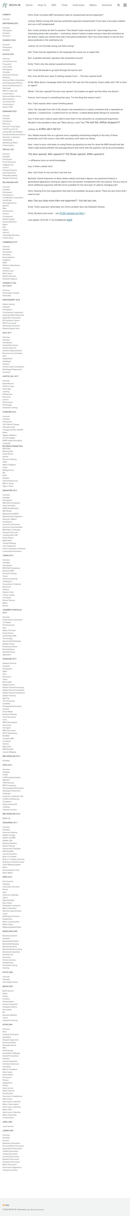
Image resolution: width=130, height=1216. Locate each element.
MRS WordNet (8, 863)
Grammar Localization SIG (13, 807)
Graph (5, 475)
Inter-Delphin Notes (10, 996)
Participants (7, 31)
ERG (67, 5)
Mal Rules (6, 456)
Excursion (6, 378)
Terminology (7, 648)
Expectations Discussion (12, 1165)
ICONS (5, 786)
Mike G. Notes (8, 491)
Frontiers (6, 1014)
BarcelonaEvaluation (11, 955)
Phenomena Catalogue (12, 861)
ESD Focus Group (9, 329)
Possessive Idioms (10, 656)
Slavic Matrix (8, 885)
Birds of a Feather (10, 869)
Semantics (7, 971)
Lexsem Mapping (9, 762)
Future (5, 585)
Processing (7, 1024)
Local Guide (7, 69)
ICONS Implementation (12, 788)
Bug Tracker (7, 916)
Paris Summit (8, 894)
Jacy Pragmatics (9, 554)
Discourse (6, 404)
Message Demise (9, 1060)
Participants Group (10, 979)
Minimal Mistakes (40, 1209)
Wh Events (7, 259)
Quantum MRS (8, 579)
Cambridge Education (11, 239)
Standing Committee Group (13, 874)
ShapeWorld (7, 365)
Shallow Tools (8, 601)
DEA (4, 231)
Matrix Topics (8, 937)
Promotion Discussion (11, 532)
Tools (78, 5)
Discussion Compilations (12, 1111)
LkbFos (5, 234)
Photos (5, 902)
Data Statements (9, 176)
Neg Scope (7, 756)
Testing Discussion (10, 1170)
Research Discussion (11, 1176)
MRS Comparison (9, 797)
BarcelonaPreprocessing (12, 963)
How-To (55, 5)
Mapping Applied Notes (12, 940)
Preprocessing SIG (10, 815)
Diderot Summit (9, 310)
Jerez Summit (8, 1142)
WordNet (6, 746)
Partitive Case (8, 275)
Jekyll (29, 1209)
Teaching (6, 818)
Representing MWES (11, 522)
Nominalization (8, 262)
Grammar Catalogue (11, 908)
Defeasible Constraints (11, 918)
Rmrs (5, 1047)
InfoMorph (7, 368)
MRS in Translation (10, 1085)
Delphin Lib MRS (9, 850)
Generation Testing (10, 414)
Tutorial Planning (9, 551)
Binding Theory (8, 653)
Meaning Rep (8, 459)
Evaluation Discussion (11, 1178)
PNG (4, 1063)
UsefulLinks (7, 204)
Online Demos (8, 546)
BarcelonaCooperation (11, 965)
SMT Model (7, 519)
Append (6, 210)
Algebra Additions (10, 443)
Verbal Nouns (8, 461)
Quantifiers (7, 1052)
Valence (6, 598)
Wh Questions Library (11, 326)
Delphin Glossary (9, 705)
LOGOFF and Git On (10, 132)
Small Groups (8, 1066)
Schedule (6, 34)
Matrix (106, 5)
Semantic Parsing (10, 582)
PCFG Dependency (10, 743)
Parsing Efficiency (10, 226)
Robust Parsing (9, 609)
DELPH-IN (14, 5)
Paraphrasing (8, 976)
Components (8, 220)
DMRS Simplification (11, 516)
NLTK (5, 483)
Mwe (4, 212)
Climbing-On (7, 590)
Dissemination (8, 1016)
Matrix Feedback (9, 472)
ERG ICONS (7, 692)
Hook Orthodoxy (9, 514)
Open (5, 905)
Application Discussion (12, 323)
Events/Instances (9, 354)
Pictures (6, 1157)
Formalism (7, 606)
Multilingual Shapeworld (12, 376)
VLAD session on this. (77, 264)
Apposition (7, 664)
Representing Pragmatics (12, 524)
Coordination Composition (13, 202)
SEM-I (5, 267)
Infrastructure (8, 215)
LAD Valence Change (11, 432)
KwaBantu (7, 265)
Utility (5, 469)
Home (42, 5)
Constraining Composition (13, 318)
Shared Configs (9, 223)
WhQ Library (7, 278)
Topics (5, 910)
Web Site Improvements (12, 924)
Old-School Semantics (11, 332)
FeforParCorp (8, 968)
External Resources (10, 488)
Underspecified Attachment (13, 321)
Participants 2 (8, 199)
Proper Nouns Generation (12, 629)
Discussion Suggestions (12, 1184)
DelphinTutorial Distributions (14, 703)
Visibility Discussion (10, 1167)
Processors (7, 1093)
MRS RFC (6, 791)
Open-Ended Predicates (12, 650)
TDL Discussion (9, 711)
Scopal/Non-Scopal (10, 351)
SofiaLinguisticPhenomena (13, 799)
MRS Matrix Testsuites (11, 538)
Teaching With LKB (10, 543)
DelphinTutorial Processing (13, 697)
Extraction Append (10, 283)
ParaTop (6, 981)
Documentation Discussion (13, 1162)
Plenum (6, 1095)
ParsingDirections (10, 207)
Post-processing (9, 973)
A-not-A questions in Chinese (14, 557)
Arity (4, 637)
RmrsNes (6, 771)
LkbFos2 (6, 236)
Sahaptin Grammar (10, 181)
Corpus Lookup (9, 604)
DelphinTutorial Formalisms (13, 700)
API (4, 480)
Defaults (6, 486)
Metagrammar (8, 477)
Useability (6, 713)
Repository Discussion (11, 1159)
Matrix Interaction (10, 921)
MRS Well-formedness (11, 511)
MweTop (6, 708)
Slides (5, 1008)
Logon (5, 926)
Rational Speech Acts (11, 334)
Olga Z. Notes (8, 494)
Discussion (7, 687)
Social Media (8, 721)
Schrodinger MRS (9, 645)
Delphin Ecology (9, 847)
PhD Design (7, 412)
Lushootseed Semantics (12, 559)
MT (4, 1027)
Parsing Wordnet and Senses (14, 137)
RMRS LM (6, 830)
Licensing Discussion (11, 1173)
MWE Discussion (9, 740)
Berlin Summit (8, 1005)
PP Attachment (8, 634)
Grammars (92, 5)
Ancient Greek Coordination (13, 373)
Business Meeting (10, 724)
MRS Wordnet (8, 759)
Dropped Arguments (10, 1055)
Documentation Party (11, 882)
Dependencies (8, 390)
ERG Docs (6, 126)
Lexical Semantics (10, 866)
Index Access (8, 1103)
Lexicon (6, 171)
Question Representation (12, 357)
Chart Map (7, 396)
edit (77, 272)
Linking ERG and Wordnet (13, 135)
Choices (6, 218)
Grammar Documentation (13, 535)
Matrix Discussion (10, 1181)
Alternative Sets (9, 435)
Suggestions (7, 1098)
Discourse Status (9, 1058)
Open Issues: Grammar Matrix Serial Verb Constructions (12, 1130)
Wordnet (6, 370)
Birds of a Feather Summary (14, 871)
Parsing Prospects (10, 173)
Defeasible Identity (10, 179)
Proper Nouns (8, 642)
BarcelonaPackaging (11, 957)
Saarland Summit (9, 673)
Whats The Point (9, 640)
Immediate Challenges (11, 1068)
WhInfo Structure (9, 281)
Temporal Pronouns (10, 541)
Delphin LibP (7, 853)
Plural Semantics (9, 165)
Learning (6, 398)
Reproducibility (8, 913)
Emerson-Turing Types (11, 129)
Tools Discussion (9, 727)
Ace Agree (7, 738)
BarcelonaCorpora (10, 960)
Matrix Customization (11, 934)
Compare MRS (8, 748)
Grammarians (8, 1090)
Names (5, 614)
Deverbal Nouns (9, 661)
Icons (5, 730)
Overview (6, 19)
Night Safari (7, 549)
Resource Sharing (10, 467)
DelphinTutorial (8, 695)
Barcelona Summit (10, 949)
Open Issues (7, 1087)
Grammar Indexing (10, 845)
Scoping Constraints (11, 1050)
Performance (8, 409)
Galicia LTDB (7, 109)
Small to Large (8, 393)
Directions (7, 37)
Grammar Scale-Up (10, 587)
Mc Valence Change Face (13, 453)
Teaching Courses (10, 821)
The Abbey (7, 632)
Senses (5, 464)
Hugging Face (8, 168)
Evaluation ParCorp (10, 1035)
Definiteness (7, 401)
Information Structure (11, 900)
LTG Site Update (9, 445)
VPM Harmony (8, 794)
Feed (6, 1205)
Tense (5, 689)
